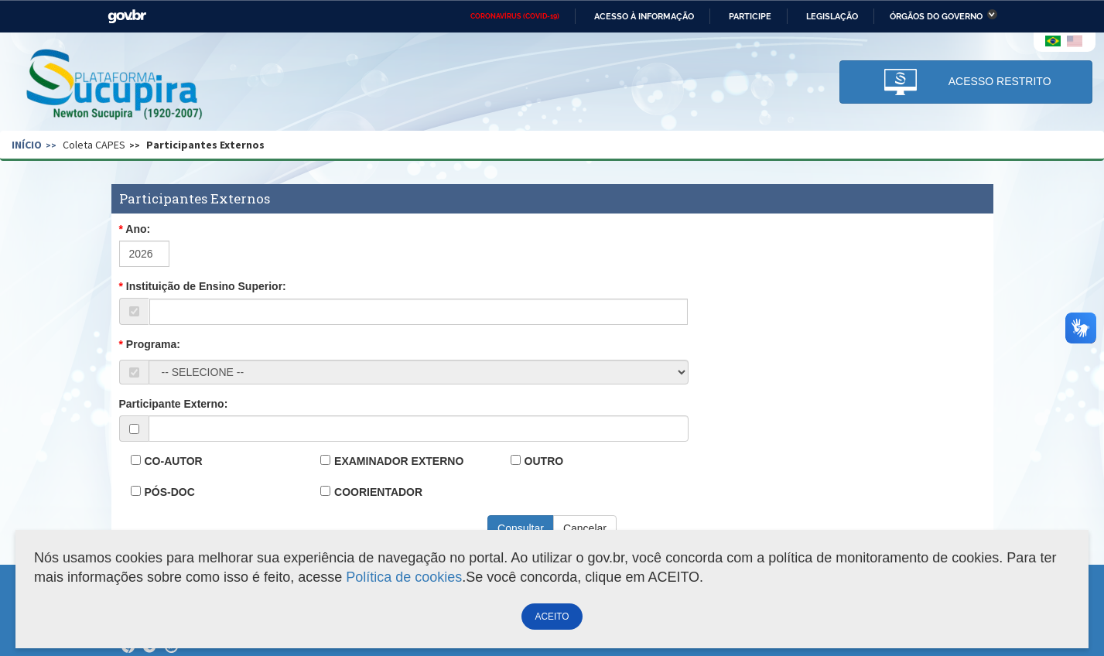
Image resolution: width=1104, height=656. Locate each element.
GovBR (127, 16)
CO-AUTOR (174, 461)
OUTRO (544, 461)
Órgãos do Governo (936, 16)
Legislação (832, 16)
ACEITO (552, 616)
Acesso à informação (644, 16)
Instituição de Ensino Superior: (206, 286)
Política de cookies (404, 577)
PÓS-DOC (170, 492)
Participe (750, 16)
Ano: (137, 229)
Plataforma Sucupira (115, 86)
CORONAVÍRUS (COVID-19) (514, 16)
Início (27, 145)
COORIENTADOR (378, 492)
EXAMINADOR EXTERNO (398, 461)
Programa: (153, 344)
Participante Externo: (173, 404)
